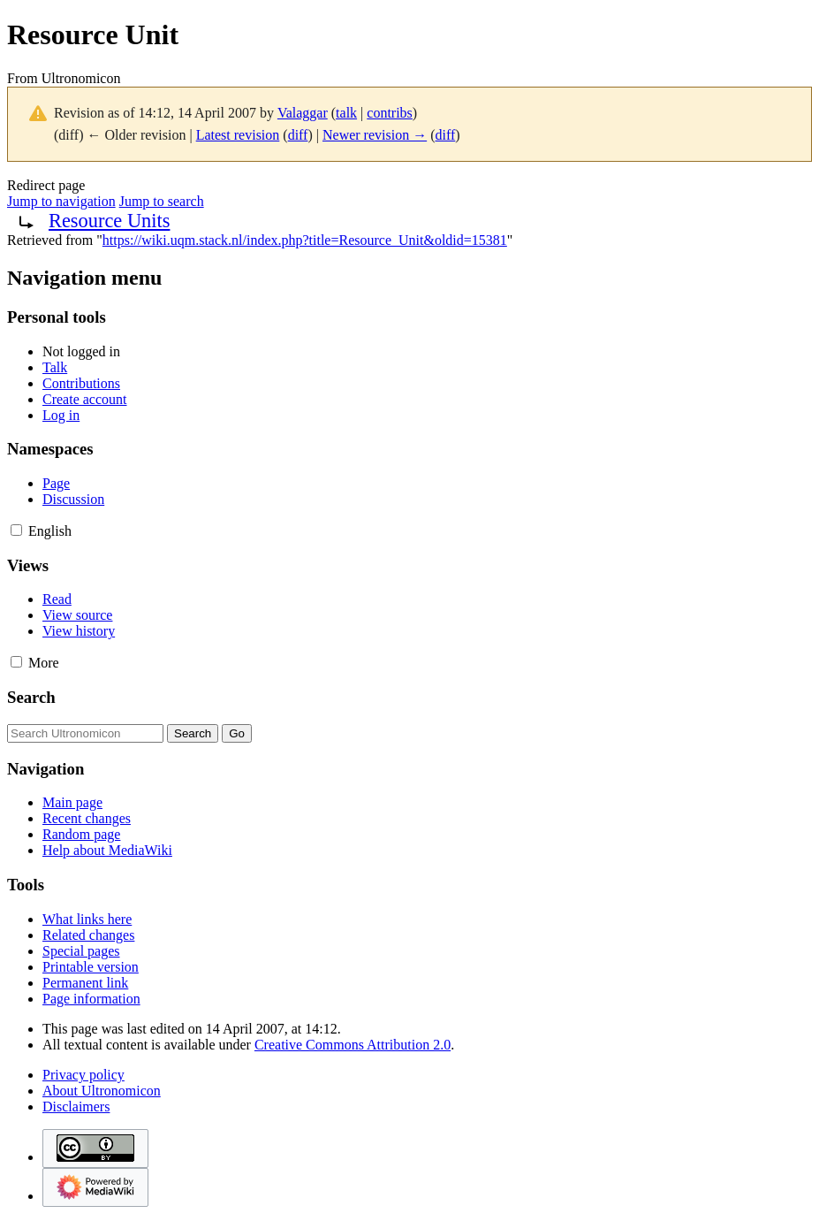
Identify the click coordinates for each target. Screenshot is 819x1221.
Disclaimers (76, 1106)
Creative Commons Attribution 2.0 (352, 1044)
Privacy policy (83, 1074)
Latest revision (238, 134)
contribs (390, 112)
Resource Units (109, 221)
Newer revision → (374, 134)
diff (298, 134)
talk (346, 112)
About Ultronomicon (101, 1090)
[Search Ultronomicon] (85, 733)
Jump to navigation (61, 201)
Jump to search (161, 201)
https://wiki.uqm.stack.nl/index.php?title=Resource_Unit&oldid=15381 (304, 240)
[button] (16, 530)
